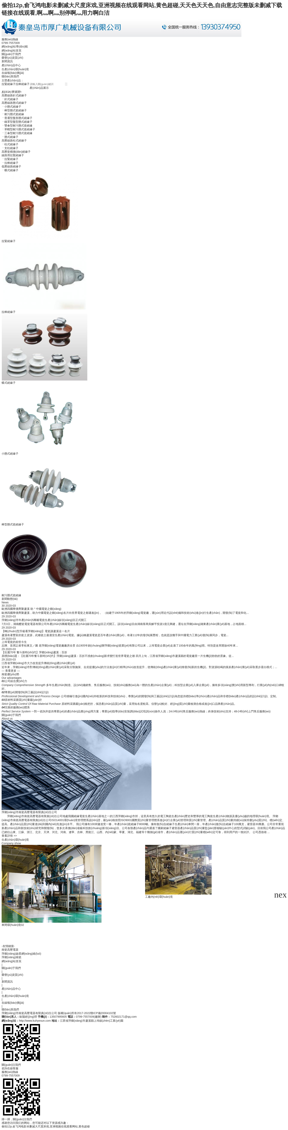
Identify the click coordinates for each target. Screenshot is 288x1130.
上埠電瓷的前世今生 (14, 642)
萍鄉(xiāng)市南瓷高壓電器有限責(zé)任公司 (29, 1013)
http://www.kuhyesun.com (35, 1020)
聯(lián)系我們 (10, 76)
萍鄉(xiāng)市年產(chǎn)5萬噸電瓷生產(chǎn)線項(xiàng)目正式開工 (44, 620)
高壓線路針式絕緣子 (14, 95)
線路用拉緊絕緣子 (13, 155)
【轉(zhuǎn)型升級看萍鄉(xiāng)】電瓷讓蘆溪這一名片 (36, 631)
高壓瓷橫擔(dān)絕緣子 (16, 151)
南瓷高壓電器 (10, 949)
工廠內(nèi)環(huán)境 (88, 896)
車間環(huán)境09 (158, 942)
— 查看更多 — (11, 670)
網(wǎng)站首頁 (11, 50)
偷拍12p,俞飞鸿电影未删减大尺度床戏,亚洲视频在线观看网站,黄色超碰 (46, 1126)
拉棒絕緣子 (23, 84)
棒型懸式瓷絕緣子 (13, 524)
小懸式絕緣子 (10, 453)
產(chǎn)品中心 (11, 65)
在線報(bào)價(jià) (13, 72)
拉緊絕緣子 (9, 84)
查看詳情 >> (9, 835)
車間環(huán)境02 (13, 924)
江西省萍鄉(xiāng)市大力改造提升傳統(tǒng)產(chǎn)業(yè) (38, 663)
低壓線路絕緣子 (11, 166)
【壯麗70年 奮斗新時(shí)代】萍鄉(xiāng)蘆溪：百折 (34, 652)
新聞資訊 (7, 61)
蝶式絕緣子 (9, 382)
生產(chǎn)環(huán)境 (15, 69)
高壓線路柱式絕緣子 (14, 140)
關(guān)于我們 (11, 54)
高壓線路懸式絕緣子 (14, 102)
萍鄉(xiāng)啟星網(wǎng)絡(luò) (21, 953)
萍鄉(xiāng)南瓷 (11, 957)
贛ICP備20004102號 (103, 1013)
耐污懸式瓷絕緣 (11, 595)
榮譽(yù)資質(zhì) (12, 57)
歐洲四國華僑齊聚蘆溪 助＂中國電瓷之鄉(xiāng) (31, 608)
